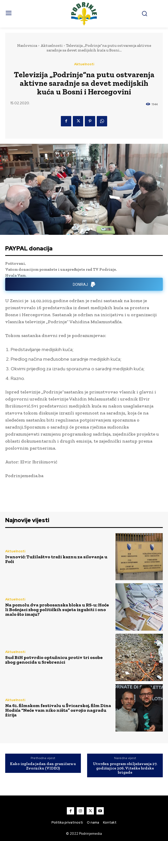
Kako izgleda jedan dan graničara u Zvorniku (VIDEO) (43, 766)
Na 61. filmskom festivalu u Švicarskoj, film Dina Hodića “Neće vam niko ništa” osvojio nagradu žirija (58, 710)
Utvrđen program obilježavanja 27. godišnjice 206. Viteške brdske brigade (125, 768)
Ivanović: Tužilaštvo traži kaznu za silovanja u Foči (56, 559)
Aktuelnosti (52, 45)
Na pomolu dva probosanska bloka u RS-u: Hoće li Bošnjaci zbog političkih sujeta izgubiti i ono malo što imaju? (57, 609)
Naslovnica (27, 45)
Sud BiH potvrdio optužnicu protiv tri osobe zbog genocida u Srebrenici (54, 660)
